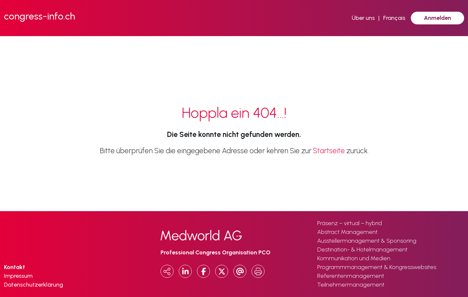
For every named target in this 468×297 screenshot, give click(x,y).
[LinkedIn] (185, 271)
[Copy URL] (167, 271)
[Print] (258, 271)
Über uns (363, 17)
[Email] (239, 271)
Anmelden (437, 17)
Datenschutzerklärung (33, 284)
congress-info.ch (39, 16)
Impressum (18, 275)
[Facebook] (203, 271)
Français (394, 17)
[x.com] (221, 271)
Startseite (329, 150)
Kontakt (14, 267)
